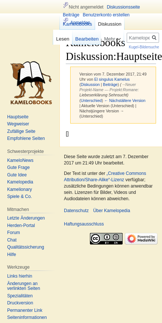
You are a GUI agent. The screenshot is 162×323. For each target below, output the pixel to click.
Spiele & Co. (19, 196)
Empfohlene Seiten (26, 138)
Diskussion (90, 84)
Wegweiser (18, 124)
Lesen (59, 39)
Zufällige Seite (21, 131)
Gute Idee (17, 175)
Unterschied (91, 100)
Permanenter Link (24, 310)
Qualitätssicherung (25, 247)
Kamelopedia (20, 182)
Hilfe (11, 254)
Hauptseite (17, 116)
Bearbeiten (84, 39)
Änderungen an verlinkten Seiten (23, 286)
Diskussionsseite (123, 7)
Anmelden (80, 22)
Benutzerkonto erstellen (106, 14)
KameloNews (20, 160)
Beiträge (110, 84)
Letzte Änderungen (26, 218)
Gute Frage (18, 167)
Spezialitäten (20, 295)
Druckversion (20, 303)
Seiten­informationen (27, 317)
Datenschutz (76, 210)
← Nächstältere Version (124, 100)
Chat (11, 240)
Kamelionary (19, 189)
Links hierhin (19, 276)
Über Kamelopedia (111, 210)
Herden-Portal (21, 225)
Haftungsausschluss (84, 224)
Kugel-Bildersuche (144, 47)
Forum (13, 232)
